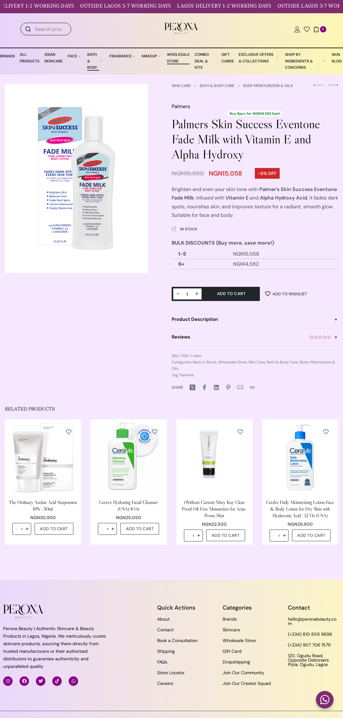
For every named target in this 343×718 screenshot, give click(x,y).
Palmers (181, 106)
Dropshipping (236, 662)
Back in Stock (204, 362)
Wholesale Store (232, 362)
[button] (54, 529)
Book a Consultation (177, 640)
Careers (165, 683)
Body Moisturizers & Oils (268, 85)
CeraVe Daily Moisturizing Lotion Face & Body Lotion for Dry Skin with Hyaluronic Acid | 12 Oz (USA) (300, 509)
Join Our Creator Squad (247, 683)
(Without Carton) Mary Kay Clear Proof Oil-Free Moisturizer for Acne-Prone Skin (214, 509)
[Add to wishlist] (286, 294)
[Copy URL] (252, 387)
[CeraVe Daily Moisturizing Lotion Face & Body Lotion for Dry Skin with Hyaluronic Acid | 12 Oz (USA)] (300, 458)
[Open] (306, 29)
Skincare (231, 630)
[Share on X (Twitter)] (192, 387)
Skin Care (181, 85)
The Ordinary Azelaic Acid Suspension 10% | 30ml (43, 506)
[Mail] (240, 387)
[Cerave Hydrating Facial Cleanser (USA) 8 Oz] (128, 458)
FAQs (162, 662)
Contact (165, 630)
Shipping (166, 651)
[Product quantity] (187, 294)
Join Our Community (243, 672)
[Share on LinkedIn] (216, 387)
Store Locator (171, 672)
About (163, 619)
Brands (230, 619)
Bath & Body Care (217, 85)
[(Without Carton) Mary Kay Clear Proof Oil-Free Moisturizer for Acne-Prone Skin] (214, 458)
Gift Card (232, 651)
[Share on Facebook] (204, 387)
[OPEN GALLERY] (76, 178)
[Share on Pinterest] (228, 387)
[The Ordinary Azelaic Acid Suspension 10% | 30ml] (43, 458)
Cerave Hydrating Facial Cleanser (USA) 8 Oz (128, 506)
